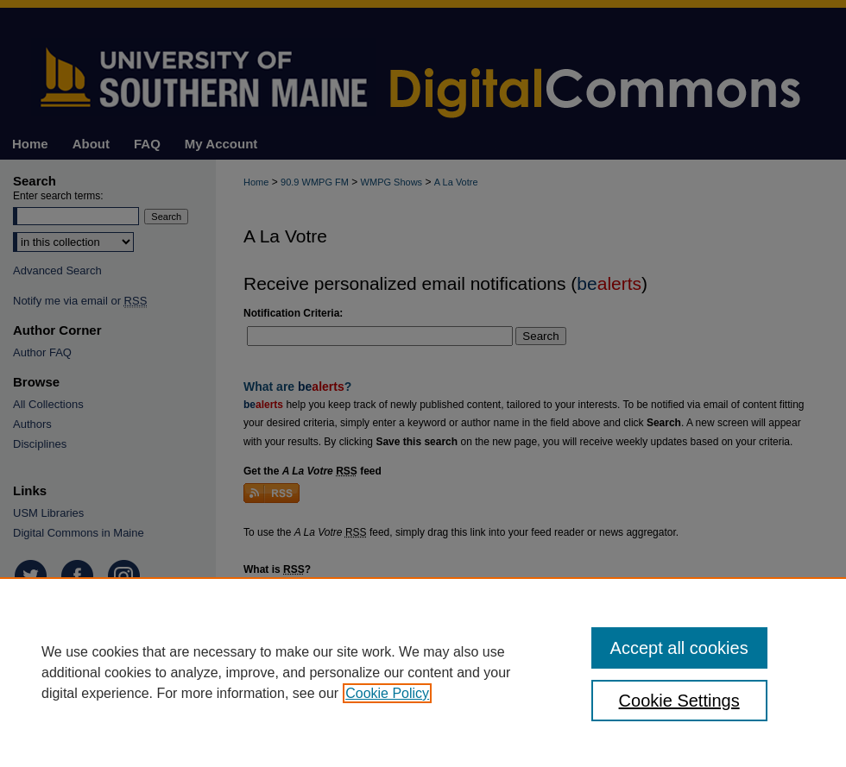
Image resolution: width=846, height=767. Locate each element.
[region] (423, 672)
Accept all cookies (679, 647)
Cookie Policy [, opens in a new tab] (387, 693)
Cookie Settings (679, 700)
